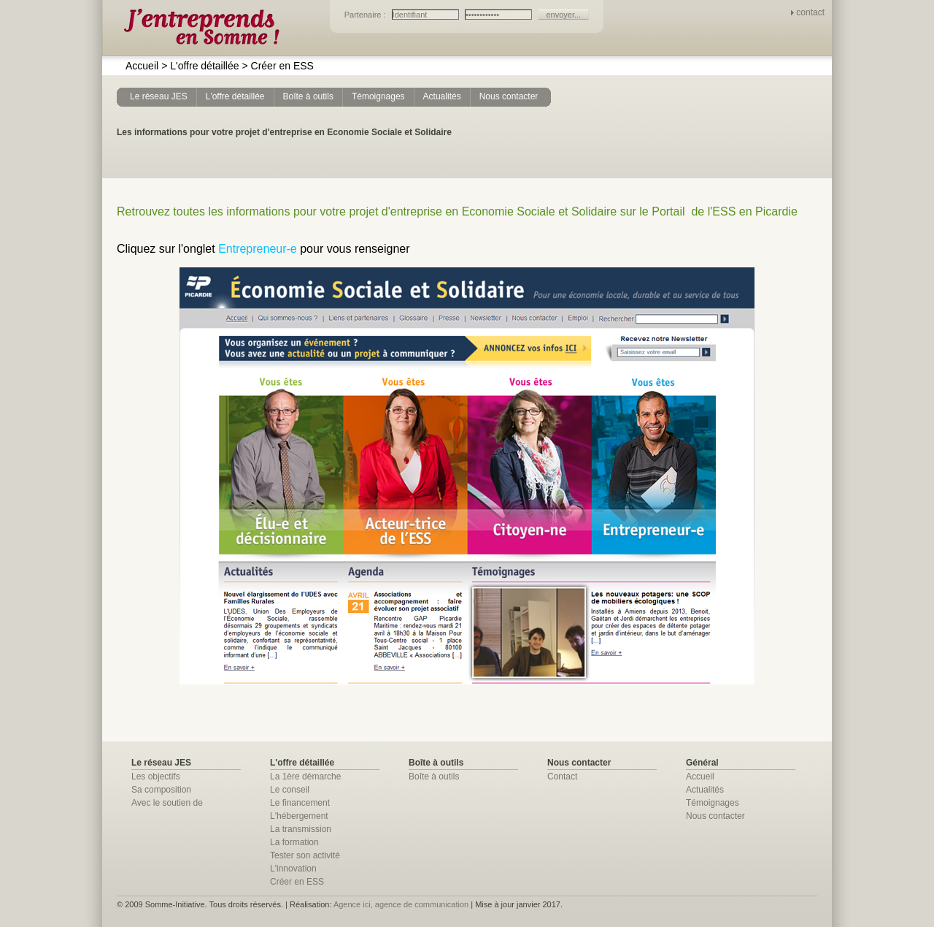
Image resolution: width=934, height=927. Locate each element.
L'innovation (293, 868)
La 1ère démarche (305, 776)
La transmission (300, 829)
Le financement (300, 803)
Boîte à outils (434, 776)
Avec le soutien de (167, 803)
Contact (562, 776)
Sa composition (161, 790)
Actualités (705, 790)
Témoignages (712, 803)
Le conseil (289, 790)
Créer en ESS (277, 66)
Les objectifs (155, 776)
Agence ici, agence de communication (400, 904)
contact (810, 12)
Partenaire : (366, 14)
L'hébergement (299, 816)
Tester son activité (305, 855)
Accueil (142, 66)
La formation (294, 842)
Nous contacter (715, 816)
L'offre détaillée (200, 66)
